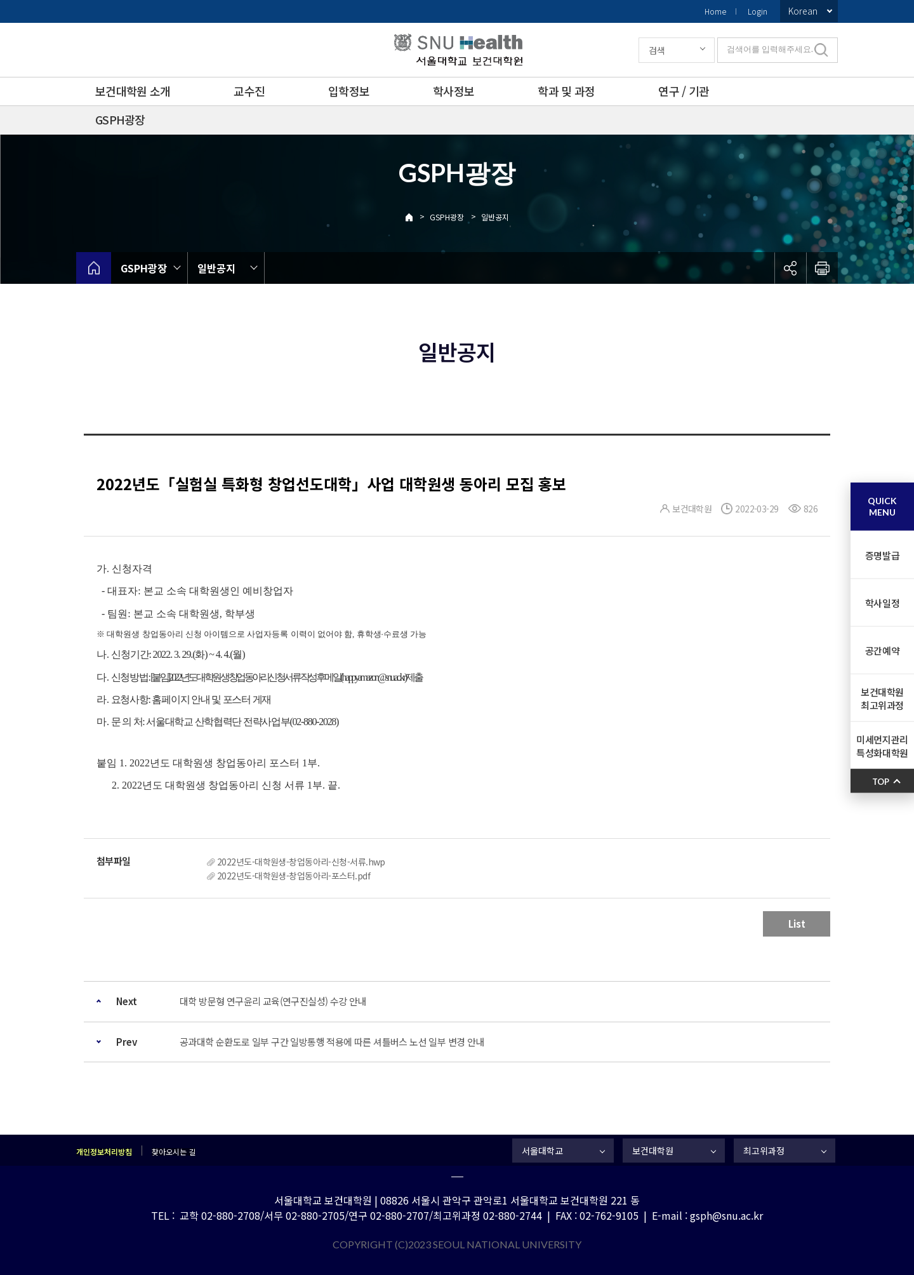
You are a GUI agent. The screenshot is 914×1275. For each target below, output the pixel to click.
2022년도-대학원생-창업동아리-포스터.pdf (293, 875)
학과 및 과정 (566, 91)
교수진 (249, 91)
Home (715, 11)
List (796, 923)
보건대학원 (652, 1150)
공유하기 (790, 268)
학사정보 (453, 91)
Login (757, 11)
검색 (657, 50)
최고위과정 (764, 1150)
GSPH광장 (120, 119)
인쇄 (822, 268)
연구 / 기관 (683, 91)
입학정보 (348, 91)
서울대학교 (542, 1150)
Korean (803, 10)
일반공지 (495, 216)
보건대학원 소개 (132, 91)
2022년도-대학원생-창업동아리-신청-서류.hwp (301, 861)
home (93, 268)
